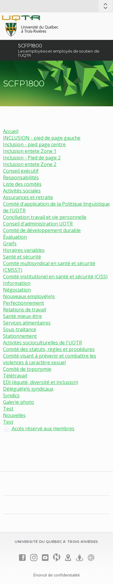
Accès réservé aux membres (38, 428)
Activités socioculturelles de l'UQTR (42, 342)
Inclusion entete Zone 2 (29, 164)
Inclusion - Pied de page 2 (32, 157)
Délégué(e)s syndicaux (28, 389)
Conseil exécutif (21, 171)
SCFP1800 (30, 46)
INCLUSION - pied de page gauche (41, 138)
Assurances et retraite (28, 197)
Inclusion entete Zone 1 (29, 151)
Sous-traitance (19, 329)
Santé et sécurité (22, 256)
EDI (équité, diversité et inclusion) (40, 382)
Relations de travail (24, 309)
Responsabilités (21, 177)
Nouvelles (14, 415)
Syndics (11, 395)
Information (16, 283)
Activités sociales (22, 190)
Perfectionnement (23, 303)
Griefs (10, 243)
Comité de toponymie (27, 369)
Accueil (10, 131)
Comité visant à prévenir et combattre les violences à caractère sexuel (49, 359)
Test (8, 408)
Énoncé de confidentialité (56, 575)
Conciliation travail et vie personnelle (44, 217)
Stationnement (20, 336)
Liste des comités (22, 184)
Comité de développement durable (42, 230)
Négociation (17, 289)
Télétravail (15, 375)
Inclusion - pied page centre (34, 144)
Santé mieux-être (22, 316)
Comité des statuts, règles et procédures (49, 349)
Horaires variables (24, 250)
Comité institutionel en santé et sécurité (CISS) (55, 276)
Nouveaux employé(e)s (29, 296)
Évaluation (15, 237)
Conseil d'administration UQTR (38, 223)
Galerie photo (18, 402)
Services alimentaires (27, 322)
